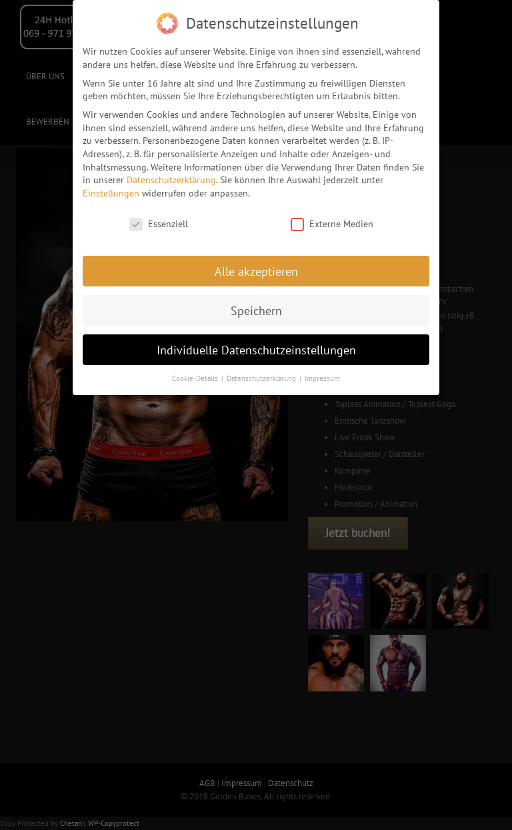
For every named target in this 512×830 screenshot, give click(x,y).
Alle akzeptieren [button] (256, 268)
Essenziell (158, 220)
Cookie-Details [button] (196, 375)
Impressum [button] (322, 375)
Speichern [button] (256, 307)
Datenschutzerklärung (171, 177)
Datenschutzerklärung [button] (262, 375)
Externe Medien (332, 220)
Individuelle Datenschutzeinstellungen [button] (256, 346)
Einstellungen (111, 190)
